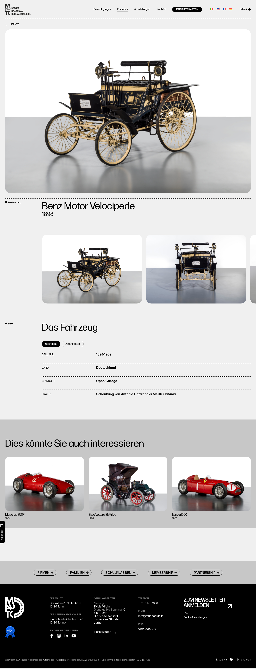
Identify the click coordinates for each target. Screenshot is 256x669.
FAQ (186, 614)
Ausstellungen (142, 9)
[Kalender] (2, 525)
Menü (243, 9)
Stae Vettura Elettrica (105, 515)
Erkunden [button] (122, 9)
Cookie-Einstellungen (195, 619)
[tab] (51, 344)
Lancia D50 (181, 515)
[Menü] (249, 9)
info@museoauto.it (150, 617)
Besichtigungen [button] (102, 9)
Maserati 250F (16, 515)
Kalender (1, 535)
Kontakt (161, 9)
